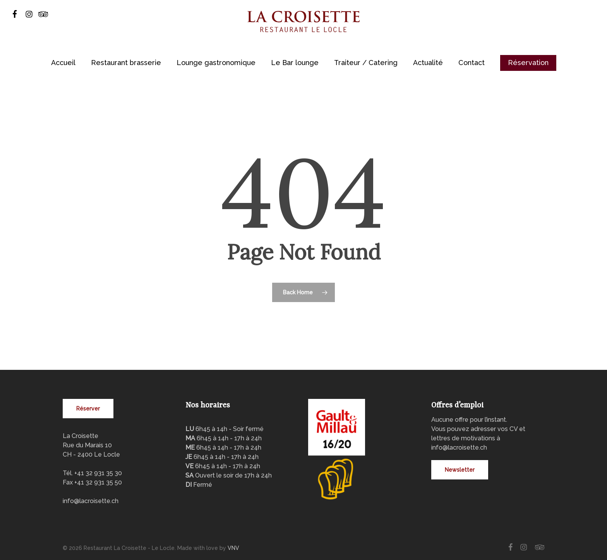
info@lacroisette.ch (90, 501)
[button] (88, 408)
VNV (233, 548)
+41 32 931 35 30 (98, 473)
